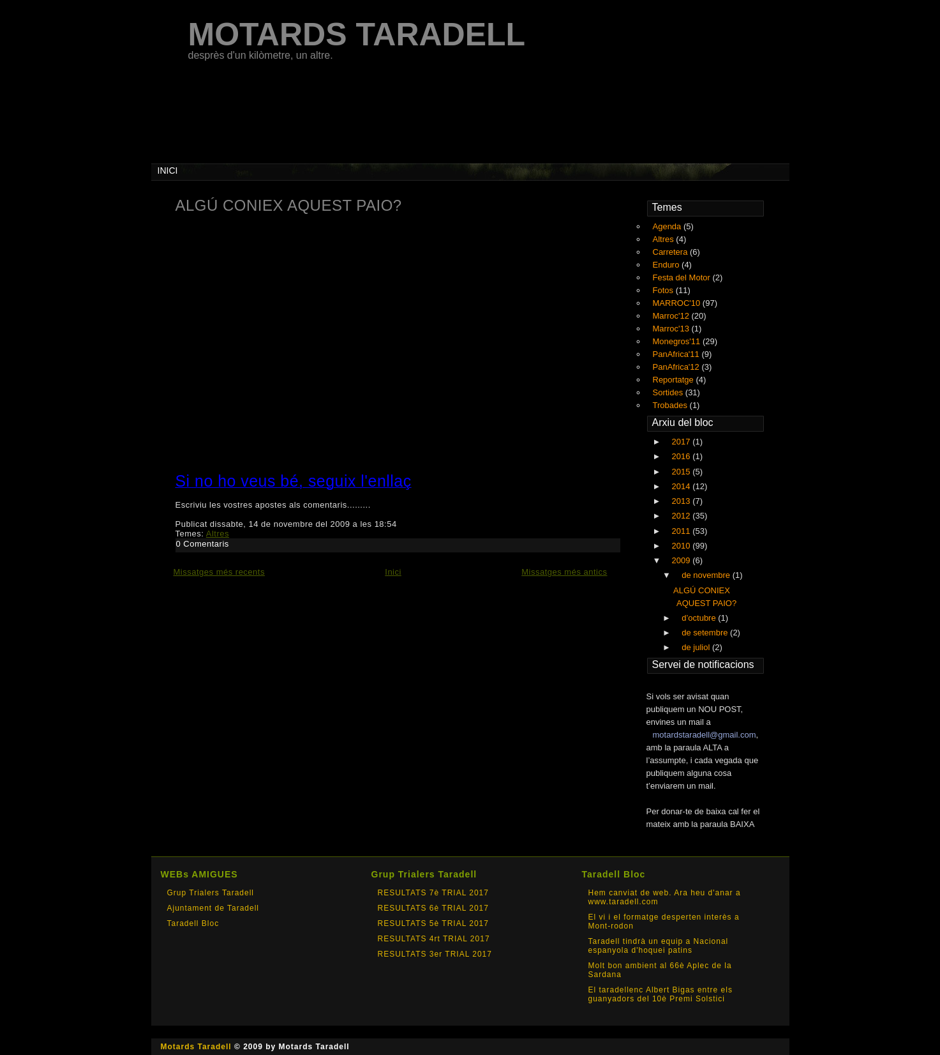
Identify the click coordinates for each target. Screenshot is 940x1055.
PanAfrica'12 (677, 367)
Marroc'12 (672, 316)
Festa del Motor (683, 277)
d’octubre (700, 618)
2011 (682, 531)
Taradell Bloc (193, 923)
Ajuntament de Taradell (213, 908)
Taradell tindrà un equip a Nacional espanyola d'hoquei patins (658, 946)
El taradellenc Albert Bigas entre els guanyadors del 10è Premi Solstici (660, 994)
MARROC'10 (678, 303)
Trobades (671, 405)
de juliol (697, 647)
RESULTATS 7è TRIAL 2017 (433, 892)
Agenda (668, 226)
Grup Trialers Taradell (211, 892)
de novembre (707, 575)
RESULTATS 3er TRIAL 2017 (435, 954)
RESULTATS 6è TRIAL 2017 (433, 908)
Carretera (671, 252)
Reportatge (674, 379)
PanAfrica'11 (677, 354)
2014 (682, 486)
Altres (217, 533)
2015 (682, 471)
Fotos (664, 290)
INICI (168, 170)
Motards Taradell (196, 1046)
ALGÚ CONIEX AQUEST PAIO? (288, 205)
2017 (682, 441)
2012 (682, 515)
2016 (682, 456)
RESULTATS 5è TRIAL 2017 (433, 923)
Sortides (669, 392)
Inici (393, 572)
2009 (682, 560)
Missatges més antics (564, 572)
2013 (682, 501)
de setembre (706, 632)
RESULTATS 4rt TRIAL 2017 (434, 938)
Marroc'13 (672, 328)
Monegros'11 (678, 341)
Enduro (667, 264)
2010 (682, 545)
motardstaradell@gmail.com (704, 735)
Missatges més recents (219, 572)
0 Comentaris (202, 544)
